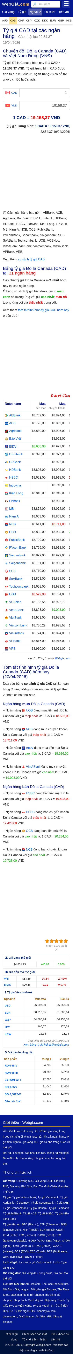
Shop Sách (20, 1300)
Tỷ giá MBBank (12, 1213)
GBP (8, 1019)
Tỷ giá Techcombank (15, 1208)
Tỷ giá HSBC (46, 1213)
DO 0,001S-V (13, 1094)
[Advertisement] (36, 173)
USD (8, 1005)
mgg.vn (24, 1289)
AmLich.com (33, 1283)
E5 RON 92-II (13, 1079)
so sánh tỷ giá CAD (31, 259)
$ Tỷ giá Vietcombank (18, 992)
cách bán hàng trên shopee (27, 1294)
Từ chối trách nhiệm (34, 1339)
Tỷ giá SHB (62, 1202)
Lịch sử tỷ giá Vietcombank (35, 1262)
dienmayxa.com (46, 1311)
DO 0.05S (11, 1087)
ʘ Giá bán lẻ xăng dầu (19, 1052)
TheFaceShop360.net (55, 1283)
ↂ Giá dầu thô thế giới (20, 972)
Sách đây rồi (35, 1300)
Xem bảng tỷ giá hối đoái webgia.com (46, 1044)
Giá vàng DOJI (44, 1180)
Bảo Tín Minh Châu (45, 1186)
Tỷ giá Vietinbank (48, 1197)
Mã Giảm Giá (11, 1289)
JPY (7, 1027)
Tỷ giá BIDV (22, 1202)
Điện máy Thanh (55, 1300)
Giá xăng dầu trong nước (37, 1273)
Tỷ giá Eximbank (59, 1208)
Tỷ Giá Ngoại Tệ (43, 1305)
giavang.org (10, 1316)
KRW (8, 1034)
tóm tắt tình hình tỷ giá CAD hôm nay (43, 310)
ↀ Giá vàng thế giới (18, 957)
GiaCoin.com (26, 1316)
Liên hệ (55, 1339)
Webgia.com (62, 658)
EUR (8, 1012)
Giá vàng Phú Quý (21, 1186)
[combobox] (45, 4)
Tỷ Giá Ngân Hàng (20, 1305)
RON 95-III (11, 1072)
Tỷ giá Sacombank (42, 1202)
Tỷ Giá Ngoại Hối (24, 1311)
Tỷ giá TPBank (38, 1208)
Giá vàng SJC (24, 1180)
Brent (7, 984)
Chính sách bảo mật (34, 1334)
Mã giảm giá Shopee (43, 1289)
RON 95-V (11, 1065)
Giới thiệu (12, 1334)
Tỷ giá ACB (29, 1213)
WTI (6, 978)
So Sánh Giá (43, 1316)
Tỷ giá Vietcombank (24, 1197)
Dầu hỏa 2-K (12, 1101)
